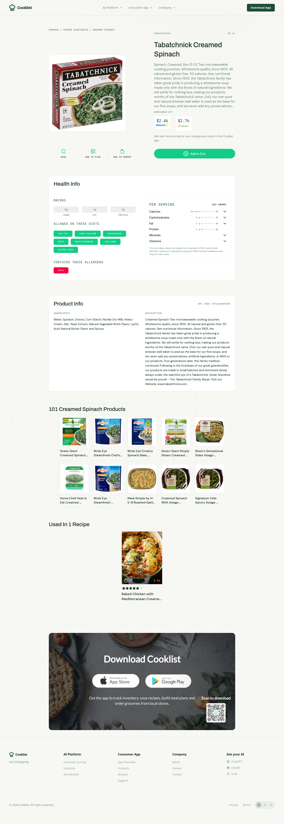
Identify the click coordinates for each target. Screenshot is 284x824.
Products (123, 768)
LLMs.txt (219, 805)
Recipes (123, 774)
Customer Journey (75, 762)
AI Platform (112, 7)
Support (123, 780)
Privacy (233, 805)
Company (167, 7)
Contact (177, 774)
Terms (247, 805)
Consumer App (141, 7)
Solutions (69, 768)
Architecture (71, 774)
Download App (261, 7)
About (176, 762)
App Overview (126, 762)
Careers (177, 768)
